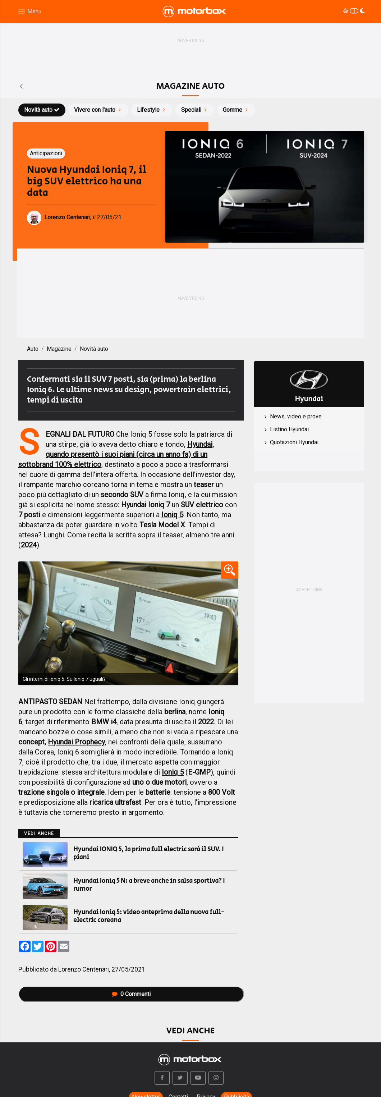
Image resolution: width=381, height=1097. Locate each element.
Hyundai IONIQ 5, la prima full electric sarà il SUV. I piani (148, 853)
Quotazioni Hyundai (294, 442)
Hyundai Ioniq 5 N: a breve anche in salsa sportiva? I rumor (149, 885)
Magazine (59, 348)
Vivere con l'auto (98, 109)
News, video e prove (296, 416)
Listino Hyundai (289, 429)
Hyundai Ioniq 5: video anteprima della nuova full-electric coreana (148, 916)
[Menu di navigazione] (29, 12)
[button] (162, 1078)
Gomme (236, 109)
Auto (32, 348)
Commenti (131, 994)
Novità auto (42, 109)
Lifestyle (152, 109)
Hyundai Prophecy (76, 742)
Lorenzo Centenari (83, 969)
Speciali (194, 109)
